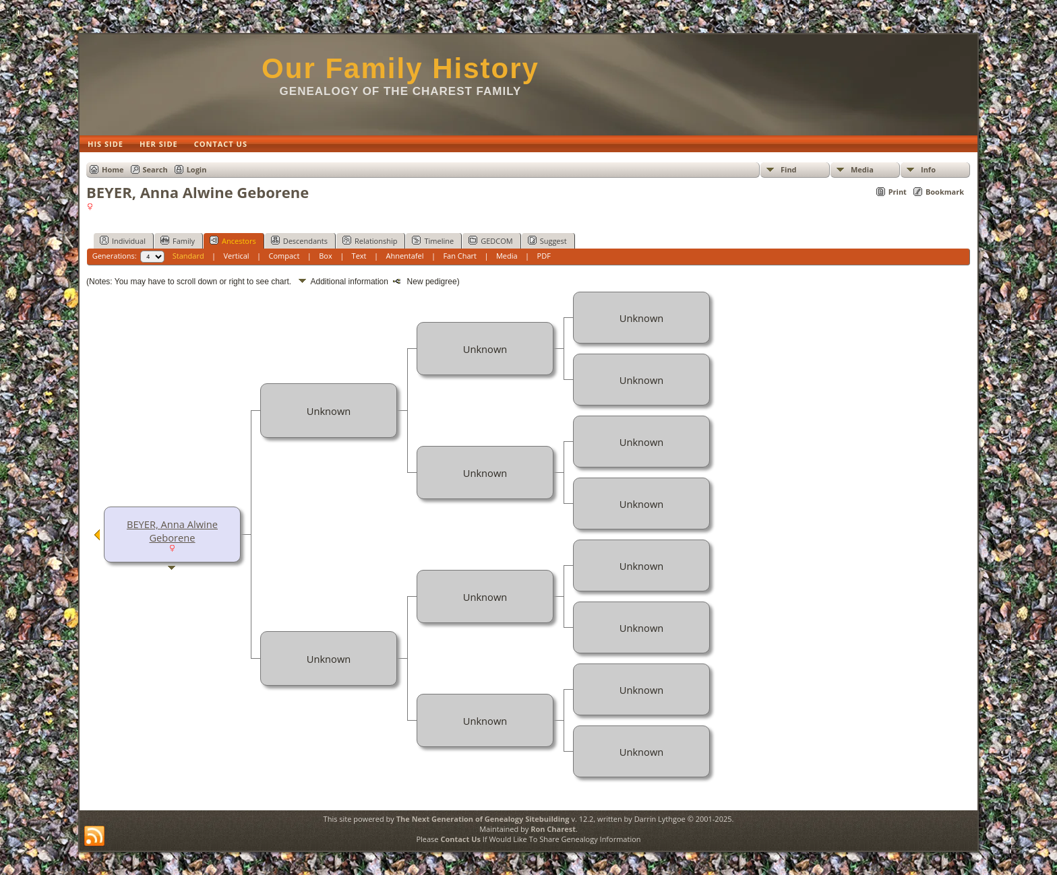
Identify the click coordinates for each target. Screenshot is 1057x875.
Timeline (433, 240)
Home (113, 169)
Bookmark (945, 192)
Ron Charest (553, 829)
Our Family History (400, 68)
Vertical (236, 256)
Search (155, 169)
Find (789, 169)
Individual (123, 240)
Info (928, 169)
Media (862, 169)
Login (197, 169)
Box (325, 256)
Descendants (299, 240)
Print (897, 192)
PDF (544, 256)
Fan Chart (460, 256)
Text (359, 256)
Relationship (369, 240)
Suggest (547, 240)
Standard (188, 256)
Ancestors (233, 240)
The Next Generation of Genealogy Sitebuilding (483, 819)
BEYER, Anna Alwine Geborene (172, 530)
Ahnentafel (404, 256)
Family (177, 240)
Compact (284, 256)
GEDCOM (490, 240)
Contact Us (460, 839)
